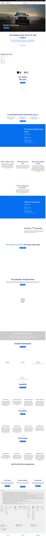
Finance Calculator (28, 515)
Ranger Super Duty (2, 511)
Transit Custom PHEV (25, 509)
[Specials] (38, 535)
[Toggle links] (3, 529)
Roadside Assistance (33, 517)
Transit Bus (6, 512)
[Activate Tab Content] (18, 72)
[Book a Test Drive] (6, 28)
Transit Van (6, 511)
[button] (22, 18)
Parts (32, 510)
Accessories (33, 515)
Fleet (28, 512)
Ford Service (33, 509)
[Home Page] (3, 3)
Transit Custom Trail (7, 509)
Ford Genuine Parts (33, 512)
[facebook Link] (44, 0)
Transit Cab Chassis (6, 513)
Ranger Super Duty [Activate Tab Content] (23, 44)
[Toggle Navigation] (43, 3)
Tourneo (6, 510)
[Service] (23, 535)
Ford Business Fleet (29, 516)
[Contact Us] (20, 0)
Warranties (33, 516)
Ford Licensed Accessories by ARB (33, 514)
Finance (28, 513)
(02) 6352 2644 (4, 526)
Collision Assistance (33, 519)
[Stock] (7, 535)
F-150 (1, 512)
